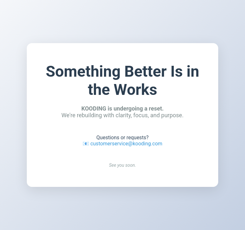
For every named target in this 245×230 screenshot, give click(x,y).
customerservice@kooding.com (126, 144)
